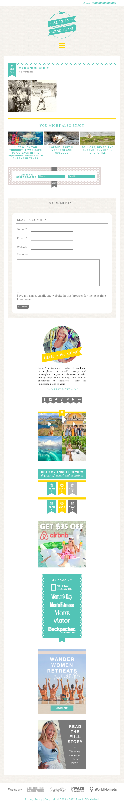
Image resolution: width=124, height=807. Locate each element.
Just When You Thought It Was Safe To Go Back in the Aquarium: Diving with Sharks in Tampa (25, 153)
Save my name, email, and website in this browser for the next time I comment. (61, 297)
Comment (23, 254)
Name (22, 229)
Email (22, 238)
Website (22, 247)
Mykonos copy (34, 68)
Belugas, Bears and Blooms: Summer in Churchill (98, 150)
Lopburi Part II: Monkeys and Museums (61, 150)
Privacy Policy (34, 799)
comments (26, 71)
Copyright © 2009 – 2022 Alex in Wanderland (72, 799)
